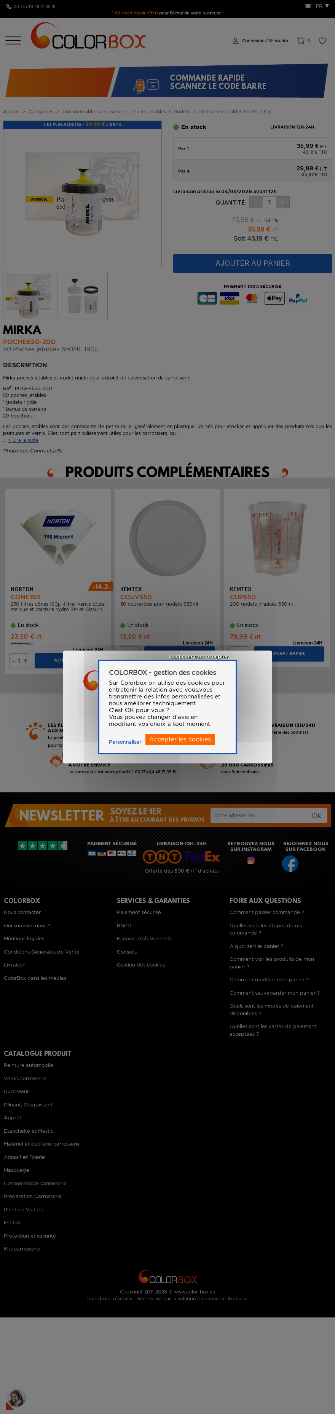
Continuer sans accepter (198, 657)
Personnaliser (125, 742)
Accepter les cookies (180, 739)
